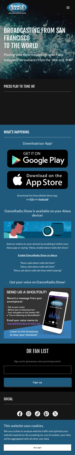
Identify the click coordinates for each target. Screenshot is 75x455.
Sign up (37, 382)
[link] (17, 7)
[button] (68, 7)
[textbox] (37, 370)
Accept (37, 447)
